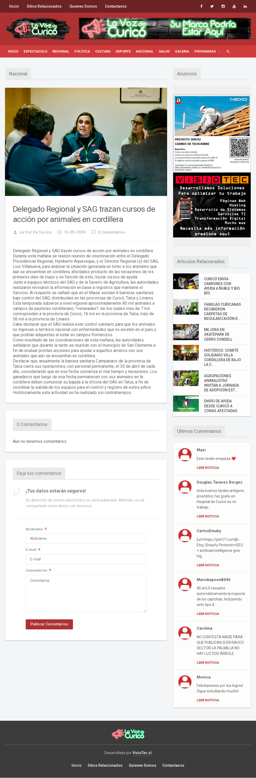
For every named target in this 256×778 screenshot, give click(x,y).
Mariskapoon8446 (214, 579)
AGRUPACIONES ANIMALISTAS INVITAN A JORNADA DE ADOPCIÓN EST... (221, 383)
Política (82, 51)
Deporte (123, 51)
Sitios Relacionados (44, 6)
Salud (164, 51)
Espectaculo (35, 51)
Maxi (201, 450)
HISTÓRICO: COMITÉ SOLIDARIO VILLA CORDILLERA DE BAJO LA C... (222, 357)
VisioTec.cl (142, 753)
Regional (60, 51)
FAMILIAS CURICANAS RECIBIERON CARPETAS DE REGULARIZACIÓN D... (222, 311)
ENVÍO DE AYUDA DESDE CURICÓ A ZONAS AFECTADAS (220, 406)
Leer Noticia (208, 468)
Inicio (14, 6)
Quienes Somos (83, 6)
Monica (204, 677)
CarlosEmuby (209, 530)
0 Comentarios (108, 232)
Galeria (182, 51)
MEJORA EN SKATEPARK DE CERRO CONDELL (218, 334)
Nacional (144, 51)
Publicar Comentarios (49, 625)
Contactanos (116, 6)
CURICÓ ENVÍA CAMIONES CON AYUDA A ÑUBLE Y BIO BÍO (222, 286)
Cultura (102, 51)
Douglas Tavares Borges (219, 482)
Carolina (204, 628)
